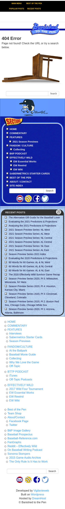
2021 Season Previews (25, 141)
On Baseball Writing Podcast (25, 449)
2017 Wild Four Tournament (26, 389)
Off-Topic (14, 366)
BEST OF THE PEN (34, 3)
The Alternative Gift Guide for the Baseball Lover (34, 217)
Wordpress (37, 494)
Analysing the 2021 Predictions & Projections (32, 225)
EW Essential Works (24, 161)
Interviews (15, 333)
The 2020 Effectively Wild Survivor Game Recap (34, 274)
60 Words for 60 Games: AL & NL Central (31, 266)
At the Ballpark (18, 350)
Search (53, 93)
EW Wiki (18, 169)
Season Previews (19, 341)
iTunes (13, 375)
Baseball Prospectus (20, 434)
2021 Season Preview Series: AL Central (30, 242)
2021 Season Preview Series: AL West (29, 233)
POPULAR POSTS (16, 9)
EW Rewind (19, 165)
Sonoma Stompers (19, 453)
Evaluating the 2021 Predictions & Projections (33, 221)
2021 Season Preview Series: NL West (29, 229)
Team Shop (14, 413)
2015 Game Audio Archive (25, 457)
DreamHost (39, 498)
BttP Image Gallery (19, 430)
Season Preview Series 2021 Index (27, 254)
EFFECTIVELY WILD (20, 385)
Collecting (19, 149)
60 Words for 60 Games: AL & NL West (29, 262)
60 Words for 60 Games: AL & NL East (29, 270)
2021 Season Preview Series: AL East (29, 250)
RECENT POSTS (34, 9)
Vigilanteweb (41, 490)
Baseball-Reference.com (22, 438)
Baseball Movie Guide (22, 354)
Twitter (13, 424)
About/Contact (16, 417)
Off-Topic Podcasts (20, 379)
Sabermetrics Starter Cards (25, 337)
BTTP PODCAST (18, 371)
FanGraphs (14, 442)
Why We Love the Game (24, 362)
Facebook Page (18, 421)
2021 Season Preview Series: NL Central (30, 238)
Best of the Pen (17, 409)
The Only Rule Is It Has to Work (28, 461)
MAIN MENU (17, 3)
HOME (12, 321)
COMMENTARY (17, 325)
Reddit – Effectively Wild (22, 446)
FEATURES (15, 329)
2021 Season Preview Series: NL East (29, 246)
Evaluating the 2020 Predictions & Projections (33, 258)
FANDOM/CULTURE (20, 346)
